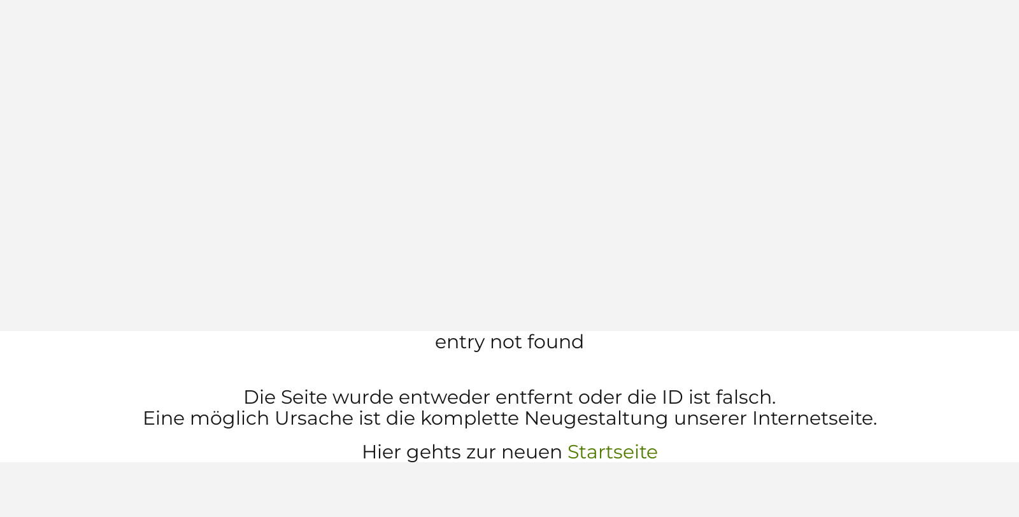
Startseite (612, 452)
